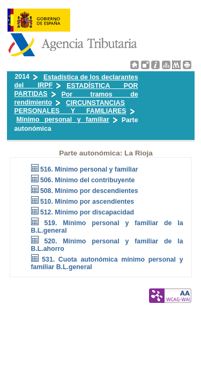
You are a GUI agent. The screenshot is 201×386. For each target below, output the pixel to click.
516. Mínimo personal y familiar (89, 169)
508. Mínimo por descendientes (89, 191)
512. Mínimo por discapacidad (87, 212)
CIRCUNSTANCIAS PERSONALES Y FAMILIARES (70, 107)
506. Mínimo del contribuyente (87, 180)
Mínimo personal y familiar (63, 119)
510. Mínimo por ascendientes (87, 201)
